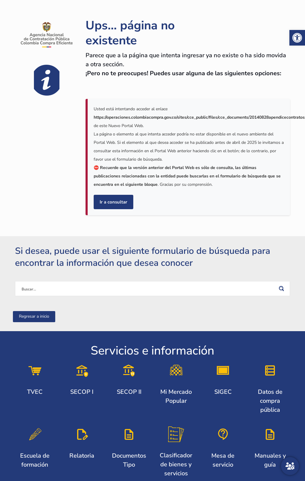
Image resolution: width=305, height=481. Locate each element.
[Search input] (149, 288)
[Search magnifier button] (282, 288)
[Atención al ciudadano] (290, 466)
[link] (297, 38)
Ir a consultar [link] (113, 202)
